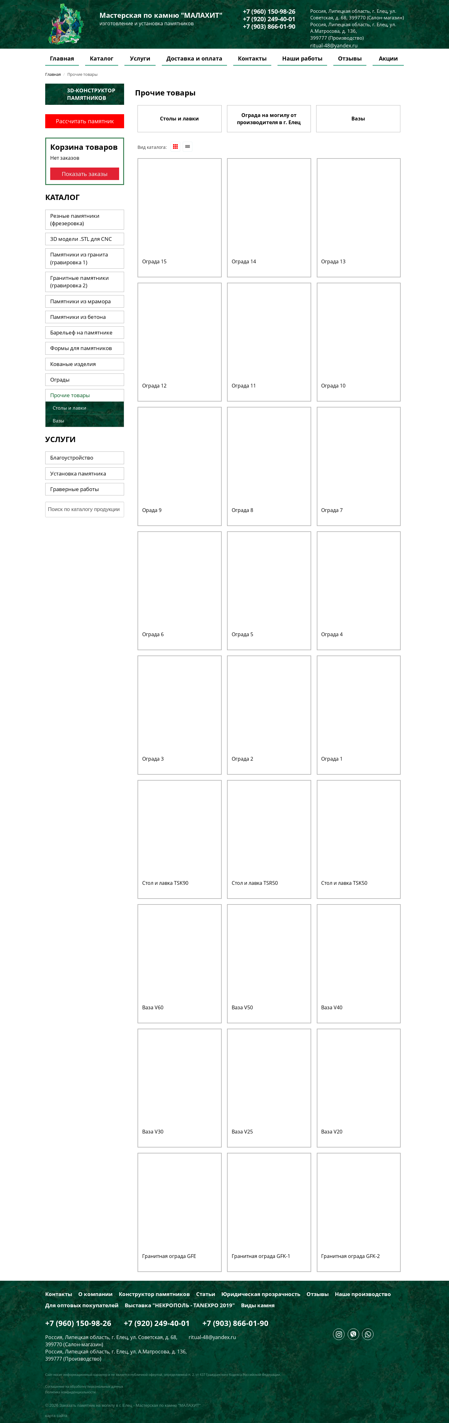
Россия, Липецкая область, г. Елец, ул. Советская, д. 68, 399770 (353, 14)
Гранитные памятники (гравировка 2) (79, 281)
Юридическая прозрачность (260, 1294)
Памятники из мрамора (80, 301)
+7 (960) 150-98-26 (269, 11)
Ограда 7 (332, 510)
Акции (388, 58)
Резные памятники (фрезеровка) (74, 219)
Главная (62, 58)
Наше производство (363, 1294)
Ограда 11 (244, 385)
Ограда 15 (154, 261)
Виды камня (258, 1305)
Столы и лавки (179, 118)
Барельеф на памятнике (81, 332)
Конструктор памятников (154, 1294)
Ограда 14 (244, 261)
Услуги (140, 58)
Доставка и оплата (194, 58)
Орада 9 (152, 510)
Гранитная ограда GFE (169, 1256)
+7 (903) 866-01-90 (269, 26)
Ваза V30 (152, 1131)
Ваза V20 (331, 1131)
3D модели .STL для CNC (81, 238)
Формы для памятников (81, 348)
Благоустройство (71, 457)
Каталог (101, 58)
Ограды (60, 379)
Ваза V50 (242, 1007)
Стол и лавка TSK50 (344, 883)
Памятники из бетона (78, 316)
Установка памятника (78, 473)
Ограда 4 (332, 634)
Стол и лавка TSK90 (165, 883)
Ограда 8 (242, 510)
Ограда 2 (242, 758)
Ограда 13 (333, 261)
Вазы (358, 118)
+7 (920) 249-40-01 (269, 19)
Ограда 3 (153, 758)
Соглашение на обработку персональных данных (84, 1386)
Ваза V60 (152, 1007)
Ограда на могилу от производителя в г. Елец (269, 118)
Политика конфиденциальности (70, 1392)
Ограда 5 (242, 634)
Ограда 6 (153, 634)
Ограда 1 (332, 758)
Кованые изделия (73, 364)
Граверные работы (74, 489)
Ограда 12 (154, 385)
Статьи (205, 1294)
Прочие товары (70, 395)
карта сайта (56, 1415)
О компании (95, 1294)
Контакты (252, 58)
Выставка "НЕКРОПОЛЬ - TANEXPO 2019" (180, 1305)
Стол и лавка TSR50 (255, 883)
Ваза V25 (242, 1131)
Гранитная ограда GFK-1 (261, 1256)
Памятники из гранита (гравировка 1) (79, 258)
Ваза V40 (331, 1007)
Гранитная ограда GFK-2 (350, 1256)
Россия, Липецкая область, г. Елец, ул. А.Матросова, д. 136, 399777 (353, 31)
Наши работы (302, 58)
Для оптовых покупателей (81, 1305)
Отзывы (350, 58)
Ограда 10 (333, 385)
